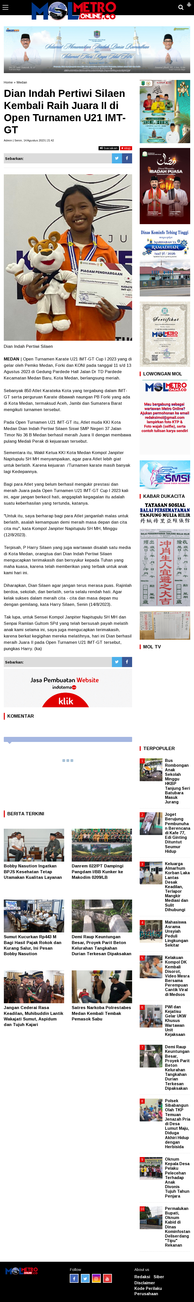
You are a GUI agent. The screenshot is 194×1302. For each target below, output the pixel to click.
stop (126, 148)
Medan (22, 82)
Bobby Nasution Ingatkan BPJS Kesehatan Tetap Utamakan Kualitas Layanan (33, 872)
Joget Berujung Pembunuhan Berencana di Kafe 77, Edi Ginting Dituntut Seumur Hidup (177, 832)
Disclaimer (144, 1283)
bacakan (108, 148)
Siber (159, 1277)
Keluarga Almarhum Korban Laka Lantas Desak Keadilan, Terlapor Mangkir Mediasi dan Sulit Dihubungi (177, 887)
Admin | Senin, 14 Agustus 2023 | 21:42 (29, 140)
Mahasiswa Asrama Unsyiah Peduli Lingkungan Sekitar (176, 933)
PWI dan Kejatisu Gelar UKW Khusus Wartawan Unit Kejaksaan (175, 1021)
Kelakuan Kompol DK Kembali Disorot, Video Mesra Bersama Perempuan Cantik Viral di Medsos (177, 976)
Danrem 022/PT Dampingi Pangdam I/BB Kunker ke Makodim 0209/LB (98, 872)
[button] (188, 2)
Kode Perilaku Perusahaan (148, 1291)
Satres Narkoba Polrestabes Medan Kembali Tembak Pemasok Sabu (101, 1013)
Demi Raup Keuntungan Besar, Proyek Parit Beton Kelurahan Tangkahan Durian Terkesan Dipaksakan (177, 1068)
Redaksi (142, 1277)
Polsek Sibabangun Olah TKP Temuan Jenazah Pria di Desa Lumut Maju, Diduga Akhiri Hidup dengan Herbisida (177, 1124)
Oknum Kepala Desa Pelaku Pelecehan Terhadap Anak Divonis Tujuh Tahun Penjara (177, 1177)
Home (8, 82)
